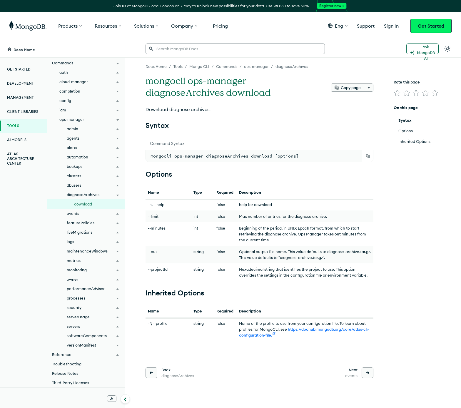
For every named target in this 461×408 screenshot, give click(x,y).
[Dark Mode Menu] (447, 49)
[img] (397, 92)
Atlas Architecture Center (20, 158)
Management (20, 97)
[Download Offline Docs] (111, 398)
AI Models (16, 140)
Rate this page (407, 82)
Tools (13, 125)
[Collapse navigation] (125, 399)
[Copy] (368, 156)
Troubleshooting (66, 364)
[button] (338, 25)
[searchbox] (235, 49)
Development (20, 83)
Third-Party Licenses (70, 382)
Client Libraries (22, 111)
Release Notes (65, 373)
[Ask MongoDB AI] (422, 49)
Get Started (431, 26)
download (83, 204)
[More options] (368, 87)
